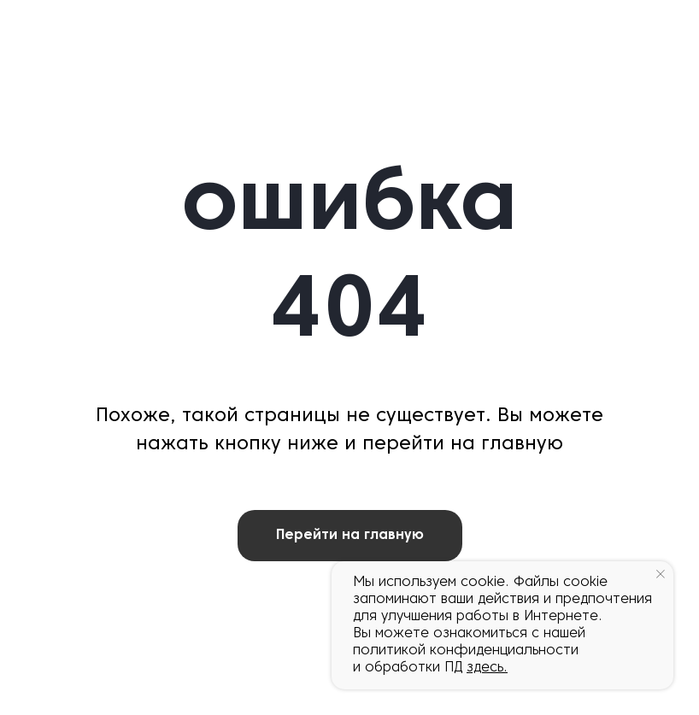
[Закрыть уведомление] (660, 574)
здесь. (487, 668)
